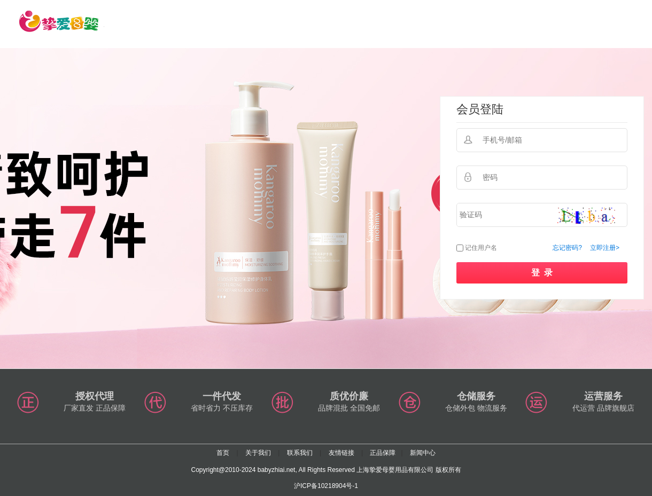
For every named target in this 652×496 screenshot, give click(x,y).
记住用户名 (481, 247)
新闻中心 (423, 452)
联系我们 (300, 452)
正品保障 (382, 452)
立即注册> (604, 247)
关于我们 (258, 452)
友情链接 (341, 452)
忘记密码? (567, 247)
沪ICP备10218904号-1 (326, 486)
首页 (222, 452)
